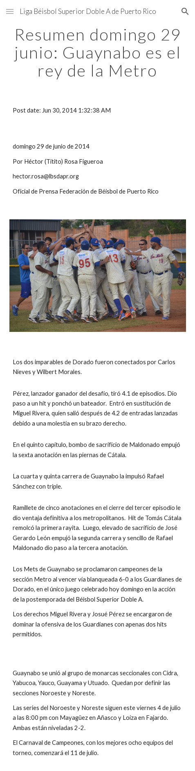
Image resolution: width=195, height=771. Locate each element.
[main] (97, 52)
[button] (10, 11)
